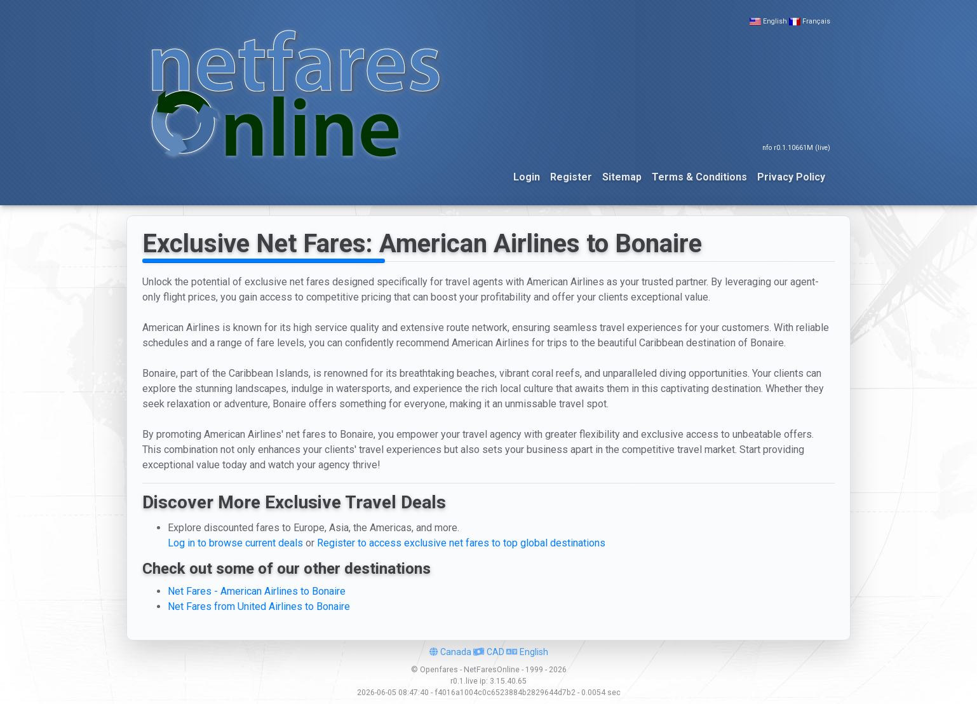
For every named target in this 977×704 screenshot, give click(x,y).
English (775, 21)
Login (526, 177)
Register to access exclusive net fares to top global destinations (461, 543)
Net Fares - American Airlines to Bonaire (257, 591)
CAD (488, 652)
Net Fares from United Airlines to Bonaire (259, 606)
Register (571, 177)
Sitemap (622, 177)
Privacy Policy (791, 177)
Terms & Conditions (699, 177)
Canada (450, 652)
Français (816, 21)
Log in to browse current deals (235, 543)
